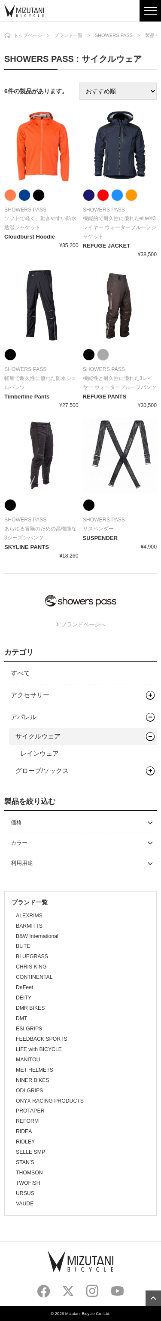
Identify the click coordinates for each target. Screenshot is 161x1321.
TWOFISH (28, 1183)
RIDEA (24, 1131)
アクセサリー (30, 695)
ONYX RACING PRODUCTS (50, 1101)
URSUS (25, 1193)
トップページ (28, 35)
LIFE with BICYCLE (39, 1049)
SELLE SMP (30, 1152)
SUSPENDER (100, 538)
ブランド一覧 (68, 35)
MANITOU (28, 1060)
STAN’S (25, 1162)
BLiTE (23, 946)
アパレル (23, 716)
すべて (20, 673)
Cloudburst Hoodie (29, 236)
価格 (16, 822)
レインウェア (39, 753)
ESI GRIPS (29, 1029)
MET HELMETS (34, 1070)
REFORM (27, 1121)
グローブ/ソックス (42, 770)
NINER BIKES (32, 1080)
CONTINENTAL (34, 977)
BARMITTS (29, 926)
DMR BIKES (30, 1008)
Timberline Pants (26, 396)
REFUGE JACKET (107, 245)
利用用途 (22, 863)
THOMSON (29, 1173)
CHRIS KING (31, 967)
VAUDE (24, 1204)
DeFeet (24, 987)
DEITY (23, 998)
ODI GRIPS (29, 1091)
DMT (21, 1018)
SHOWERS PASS (114, 35)
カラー (19, 843)
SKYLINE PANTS (26, 547)
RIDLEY (25, 1142)
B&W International (37, 936)
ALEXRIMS (29, 916)
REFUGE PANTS (105, 396)
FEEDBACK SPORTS (41, 1039)
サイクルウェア (38, 736)
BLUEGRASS (32, 956)
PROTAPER (30, 1111)
